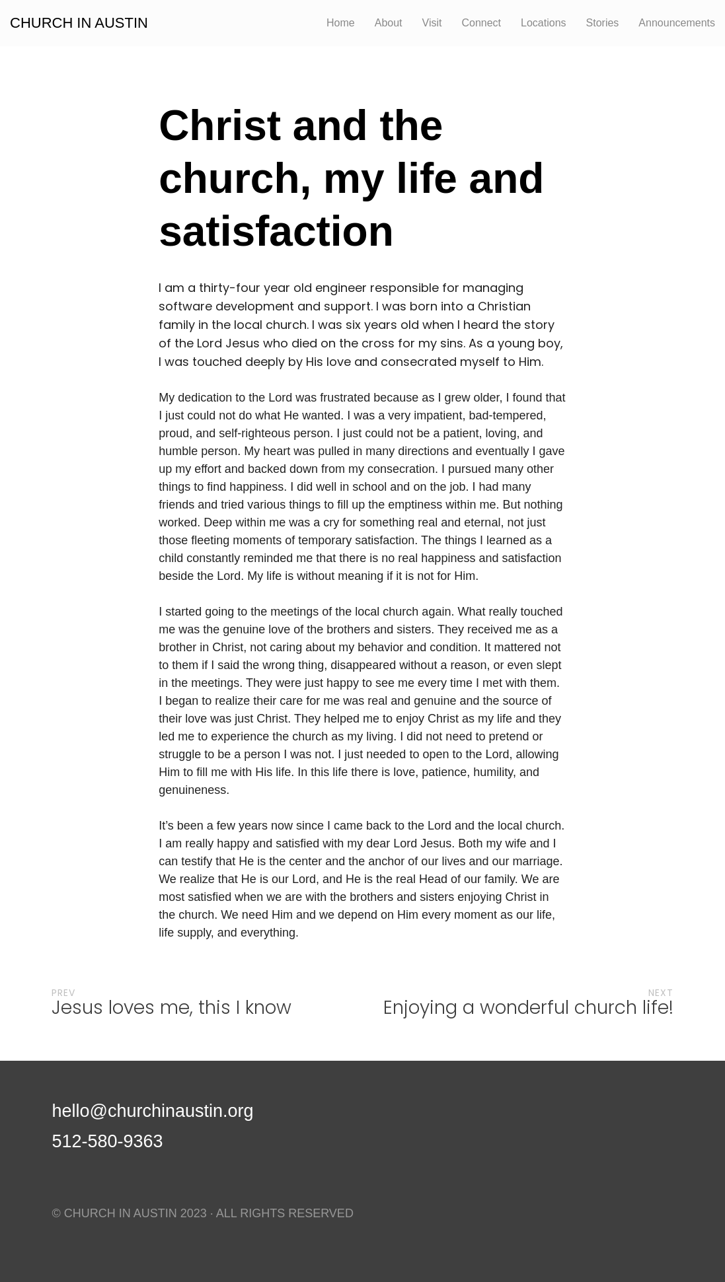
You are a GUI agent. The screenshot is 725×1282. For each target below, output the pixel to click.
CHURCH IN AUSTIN (79, 23)
